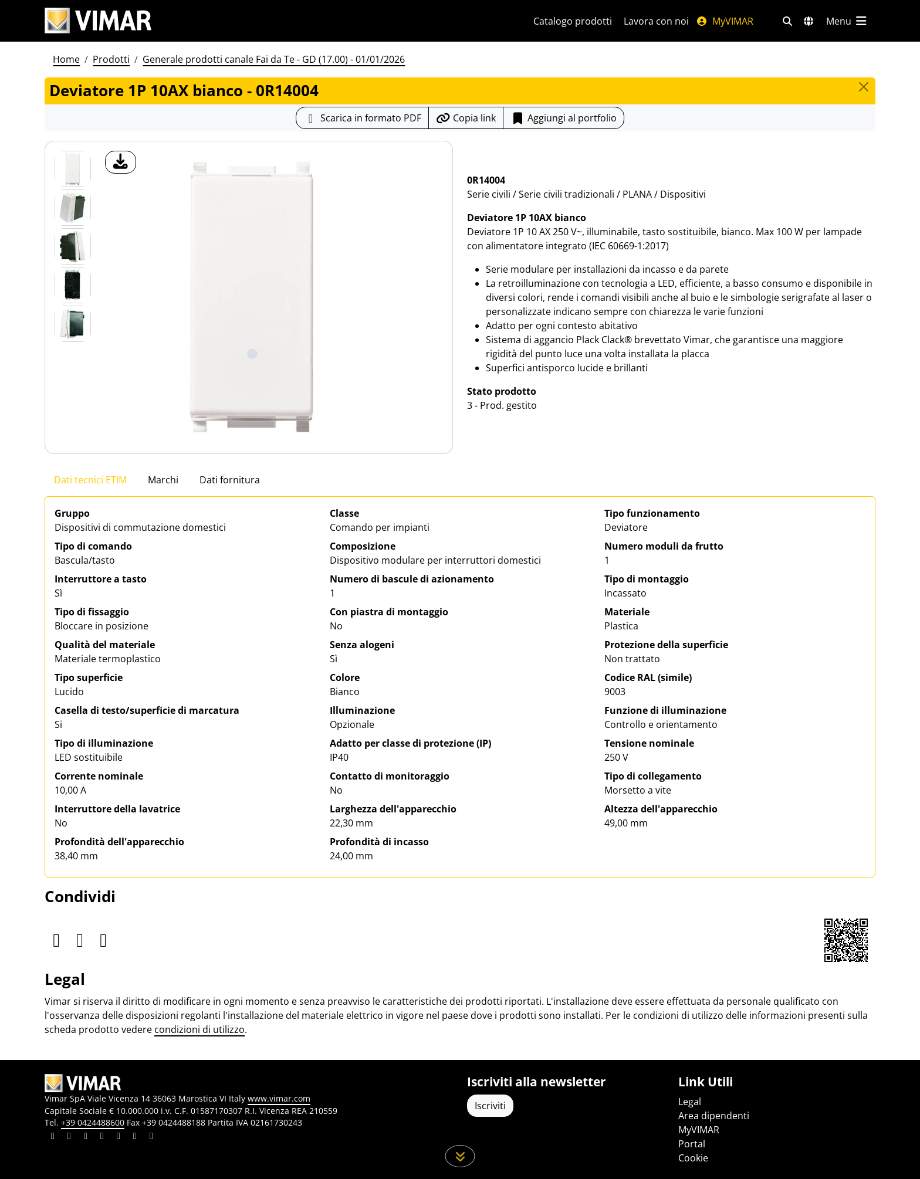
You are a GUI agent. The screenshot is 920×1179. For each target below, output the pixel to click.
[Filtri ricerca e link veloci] (787, 21)
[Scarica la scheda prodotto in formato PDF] (362, 118)
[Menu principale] (847, 21)
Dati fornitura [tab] (229, 479)
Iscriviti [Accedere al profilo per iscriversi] (490, 1105)
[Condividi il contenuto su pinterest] (86, 1137)
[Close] (864, 87)
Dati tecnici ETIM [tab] (90, 479)
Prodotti (111, 59)
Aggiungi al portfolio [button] (563, 117)
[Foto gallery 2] (73, 246)
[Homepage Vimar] (98, 21)
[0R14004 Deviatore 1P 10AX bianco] (73, 169)
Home (66, 59)
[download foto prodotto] (120, 162)
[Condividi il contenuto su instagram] (102, 1137)
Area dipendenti (713, 1115)
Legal (689, 1101)
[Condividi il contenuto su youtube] (118, 1137)
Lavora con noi (656, 21)
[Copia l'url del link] (465, 118)
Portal (691, 1143)
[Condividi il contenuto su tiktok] (151, 1137)
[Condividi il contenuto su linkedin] (53, 1137)
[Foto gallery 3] (73, 285)
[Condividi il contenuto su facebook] (69, 1137)
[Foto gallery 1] (73, 207)
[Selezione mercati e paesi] (808, 21)
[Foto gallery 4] (73, 324)
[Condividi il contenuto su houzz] (135, 1137)
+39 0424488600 (92, 1122)
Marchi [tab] (163, 479)
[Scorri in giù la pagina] (460, 1156)
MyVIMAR (724, 21)
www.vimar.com (279, 1098)
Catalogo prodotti (572, 21)
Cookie (693, 1157)
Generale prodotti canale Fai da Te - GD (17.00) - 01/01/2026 (274, 59)
